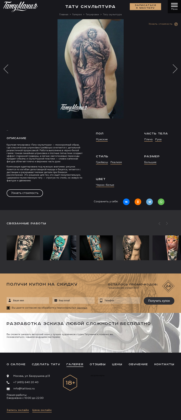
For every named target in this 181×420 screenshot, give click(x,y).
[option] (90, 114)
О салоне (16, 364)
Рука (158, 139)
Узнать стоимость (24, 193)
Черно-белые (105, 185)
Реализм (116, 162)
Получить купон (159, 300)
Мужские (102, 139)
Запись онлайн (18, 410)
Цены (117, 364)
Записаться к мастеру (145, 6)
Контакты (164, 364)
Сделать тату (46, 364)
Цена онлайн (42, 410)
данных (82, 308)
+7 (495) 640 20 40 (25, 382)
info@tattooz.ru (24, 388)
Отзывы (98, 364)
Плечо (148, 139)
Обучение (138, 364)
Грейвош (102, 162)
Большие (150, 162)
